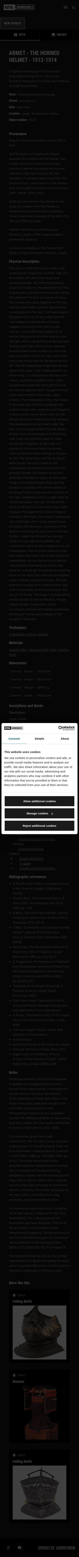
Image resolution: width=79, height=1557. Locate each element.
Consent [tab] (14, 738)
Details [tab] (39, 738)
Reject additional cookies (39, 825)
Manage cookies (40, 813)
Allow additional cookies (39, 801)
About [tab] (65, 738)
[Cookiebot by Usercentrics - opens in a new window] (58, 728)
